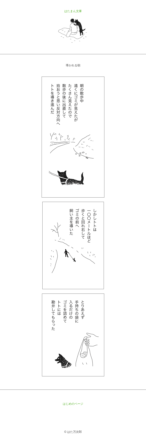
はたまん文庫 (73, 11)
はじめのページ (73, 403)
